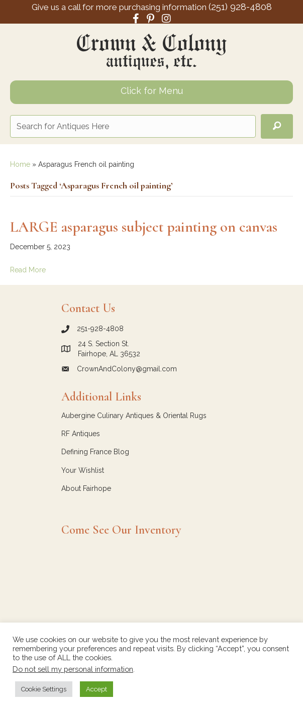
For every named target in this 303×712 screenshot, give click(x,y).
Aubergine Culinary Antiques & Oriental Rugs (134, 416)
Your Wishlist (82, 470)
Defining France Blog (95, 452)
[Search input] (133, 126)
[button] (277, 126)
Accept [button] (96, 689)
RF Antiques (80, 434)
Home (20, 164)
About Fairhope (86, 488)
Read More (28, 270)
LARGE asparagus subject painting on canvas (143, 227)
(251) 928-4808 (240, 6)
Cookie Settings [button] (43, 689)
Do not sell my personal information (73, 669)
